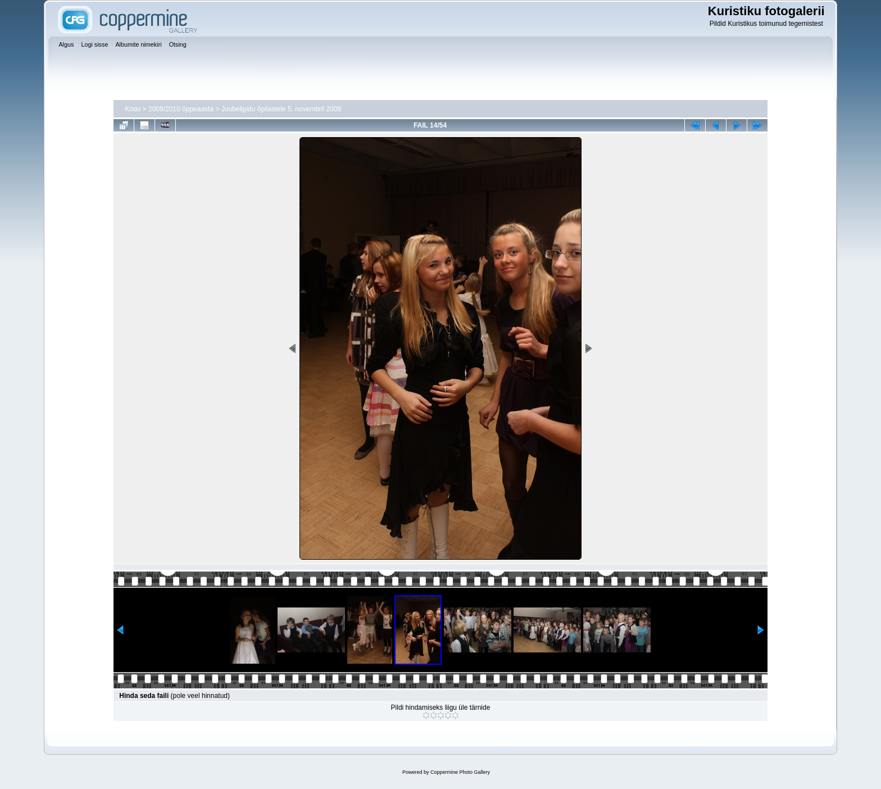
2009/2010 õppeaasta (181, 109)
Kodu (132, 109)
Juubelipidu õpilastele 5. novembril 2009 (281, 109)
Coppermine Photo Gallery (460, 772)
